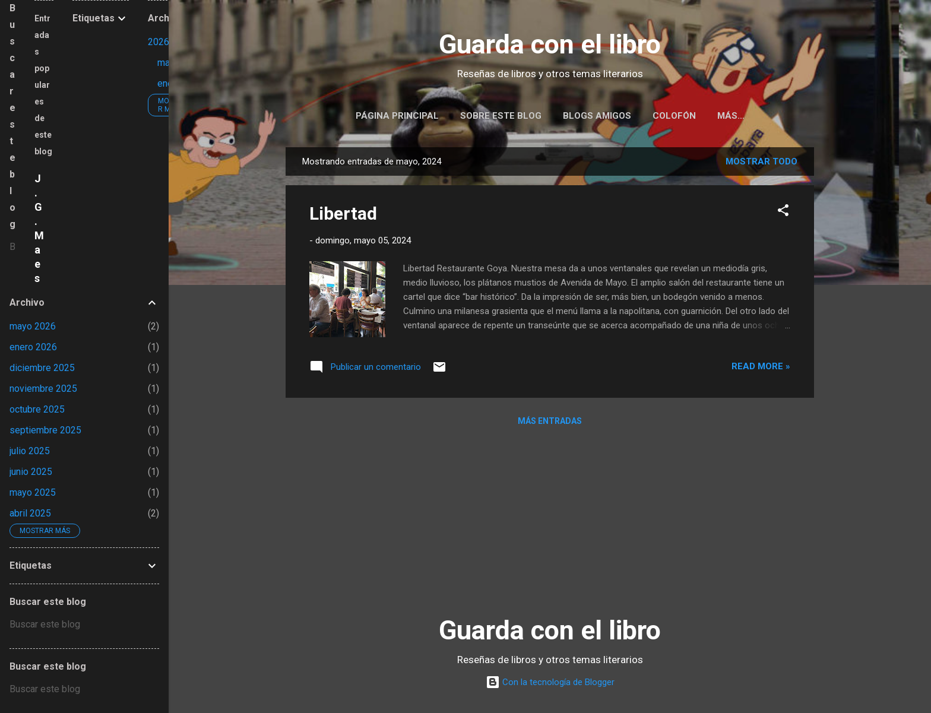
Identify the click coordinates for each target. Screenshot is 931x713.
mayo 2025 (33, 492)
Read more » (761, 368)
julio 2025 (30, 451)
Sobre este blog (501, 115)
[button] (783, 214)
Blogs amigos (597, 115)
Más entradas (550, 423)
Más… (731, 115)
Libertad (343, 215)
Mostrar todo (761, 164)
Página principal (397, 115)
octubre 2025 (37, 409)
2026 (158, 41)
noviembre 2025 (43, 388)
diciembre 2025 (42, 367)
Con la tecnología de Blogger (550, 682)
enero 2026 (33, 347)
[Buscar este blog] (12, 247)
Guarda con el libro (550, 44)
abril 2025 (30, 513)
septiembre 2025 (45, 430)
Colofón (674, 115)
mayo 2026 (33, 326)
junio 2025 (31, 471)
